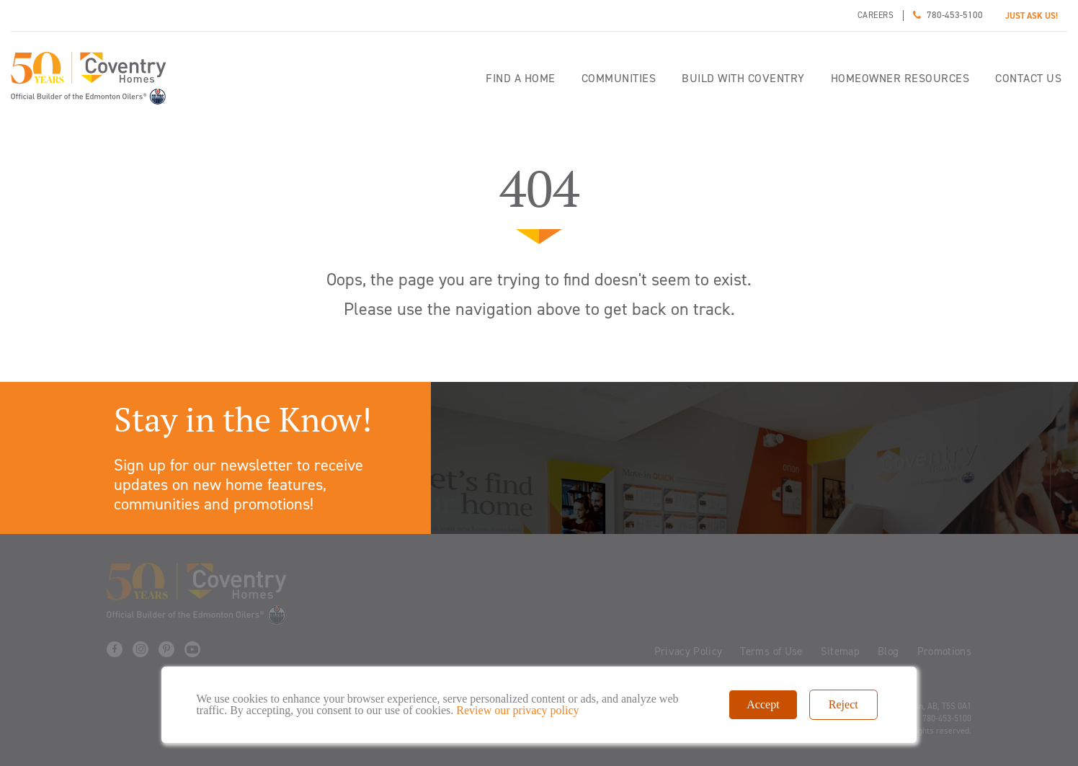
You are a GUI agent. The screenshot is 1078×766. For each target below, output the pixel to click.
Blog (888, 651)
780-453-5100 (955, 15)
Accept (763, 704)
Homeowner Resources (900, 78)
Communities (619, 78)
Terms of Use (771, 651)
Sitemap (840, 651)
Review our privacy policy (517, 710)
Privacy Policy (688, 651)
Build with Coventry (743, 78)
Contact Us (1028, 78)
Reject (843, 704)
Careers (876, 15)
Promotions (944, 651)
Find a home (521, 78)
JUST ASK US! (1031, 16)
